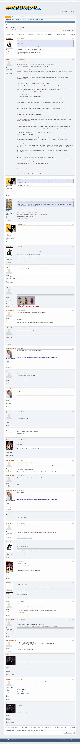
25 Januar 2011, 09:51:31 (21, 601)
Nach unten (7, 34)
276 (26, 34)
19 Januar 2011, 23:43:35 (21, 411)
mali (8, 371)
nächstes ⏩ (72, 30)
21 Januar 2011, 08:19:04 (21, 490)
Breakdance (19, 444)
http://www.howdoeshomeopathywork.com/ (24, 615)
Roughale (9, 287)
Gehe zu (62, 732)
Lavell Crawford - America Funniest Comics (25, 565)
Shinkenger (23, 693)
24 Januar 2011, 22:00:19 (21, 582)
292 (56, 34)
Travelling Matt (10, 475)
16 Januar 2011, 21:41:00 (21, 348)
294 (59, 34)
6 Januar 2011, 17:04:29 (21, 176)
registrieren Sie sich (40, 1)
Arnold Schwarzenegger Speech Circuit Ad (25, 525)
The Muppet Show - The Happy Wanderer (25, 494)
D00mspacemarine (11, 640)
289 (50, 34)
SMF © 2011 (11, 739)
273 (21, 34)
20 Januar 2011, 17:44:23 (21, 475)
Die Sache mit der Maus (21, 517)
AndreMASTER (10, 310)
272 (19, 34)
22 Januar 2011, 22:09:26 (21, 541)
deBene (9, 679)
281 (35, 34)
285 (43, 34)
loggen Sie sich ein (30, 1)
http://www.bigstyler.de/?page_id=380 (24, 418)
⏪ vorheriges (66, 30)
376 (64, 34)
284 (41, 34)
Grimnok (9, 523)
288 (49, 34)
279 (32, 34)
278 (30, 34)
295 (61, 34)
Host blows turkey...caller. (22, 314)
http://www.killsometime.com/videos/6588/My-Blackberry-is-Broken (30, 46)
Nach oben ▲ (74, 739)
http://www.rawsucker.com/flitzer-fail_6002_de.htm (26, 330)
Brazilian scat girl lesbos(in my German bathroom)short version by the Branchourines (33, 268)
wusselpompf (10, 460)
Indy (8, 59)
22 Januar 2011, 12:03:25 (21, 523)
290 (52, 34)
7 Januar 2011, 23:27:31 (21, 246)
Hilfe (59, 739)
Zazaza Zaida (22, 689)
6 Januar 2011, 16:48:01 (21, 59)
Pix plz (18, 484)
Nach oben (7, 727)
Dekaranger (27, 693)
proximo (9, 439)
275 (24, 34)
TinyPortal (56, 739)
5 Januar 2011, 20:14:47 (21, 38)
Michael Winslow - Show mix (22, 546)
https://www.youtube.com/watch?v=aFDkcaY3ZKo (25, 614)
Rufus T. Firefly (10, 619)
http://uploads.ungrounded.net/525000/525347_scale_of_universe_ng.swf (31, 624)
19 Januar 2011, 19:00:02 (21, 388)
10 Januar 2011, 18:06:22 (21, 287)
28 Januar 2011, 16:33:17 (21, 640)
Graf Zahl (9, 327)
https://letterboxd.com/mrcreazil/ (22, 218)
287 (47, 34)
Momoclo (20, 692)
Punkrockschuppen (10, 412)
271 (17, 34)
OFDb (8, 24)
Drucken (73, 34)
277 (28, 34)
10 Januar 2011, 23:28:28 (21, 310)
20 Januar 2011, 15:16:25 (21, 439)
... (16, 34)
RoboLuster (10, 654)
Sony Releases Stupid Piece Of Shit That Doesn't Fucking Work (29, 350)
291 (54, 34)
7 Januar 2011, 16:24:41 (21, 224)
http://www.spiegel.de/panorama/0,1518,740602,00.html (27, 462)
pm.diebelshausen (11, 348)
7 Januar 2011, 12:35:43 (21, 199)
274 (23, 34)
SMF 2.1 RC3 (6, 739)
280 (33, 34)
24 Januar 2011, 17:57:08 (21, 561)
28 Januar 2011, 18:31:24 (21, 679)
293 (58, 34)
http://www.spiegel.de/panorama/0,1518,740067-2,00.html (28, 375)
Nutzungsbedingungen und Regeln (66, 739)
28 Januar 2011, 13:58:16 (21, 619)
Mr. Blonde (9, 176)
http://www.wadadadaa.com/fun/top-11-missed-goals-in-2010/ (28, 254)
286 (45, 34)
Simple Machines (15, 739)
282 (37, 34)
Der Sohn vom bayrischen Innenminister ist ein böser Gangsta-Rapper (30, 477)
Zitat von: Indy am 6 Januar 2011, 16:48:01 (26, 201)
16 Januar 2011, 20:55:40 (21, 327)
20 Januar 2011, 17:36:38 (21, 460)
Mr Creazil (9, 199)
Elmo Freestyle (20, 647)
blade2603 (9, 38)
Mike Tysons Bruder (21, 433)
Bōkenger (18, 693)
